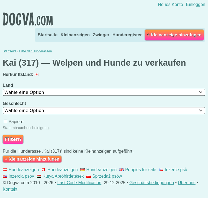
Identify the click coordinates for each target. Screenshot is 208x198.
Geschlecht (15, 103)
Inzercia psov (18, 176)
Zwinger (101, 35)
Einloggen (195, 4)
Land (8, 85)
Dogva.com (28, 18)
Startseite (48, 35)
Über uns (187, 182)
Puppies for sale (137, 169)
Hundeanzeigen (21, 169)
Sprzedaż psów (104, 176)
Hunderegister (127, 35)
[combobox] (104, 92)
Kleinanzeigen (75, 35)
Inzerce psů (173, 169)
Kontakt (10, 189)
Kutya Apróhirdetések (60, 176)
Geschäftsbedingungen (151, 182)
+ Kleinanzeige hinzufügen (174, 35)
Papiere (14, 121)
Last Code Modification (79, 182)
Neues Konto (170, 4)
